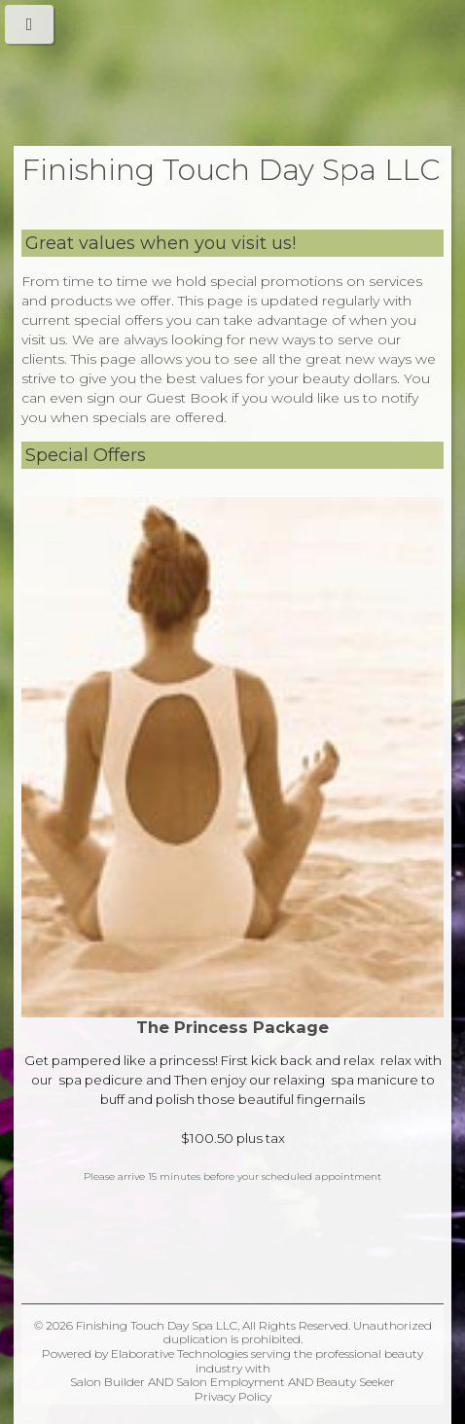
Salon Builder (107, 1381)
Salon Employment (230, 1381)
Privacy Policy (233, 1396)
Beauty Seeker (355, 1381)
